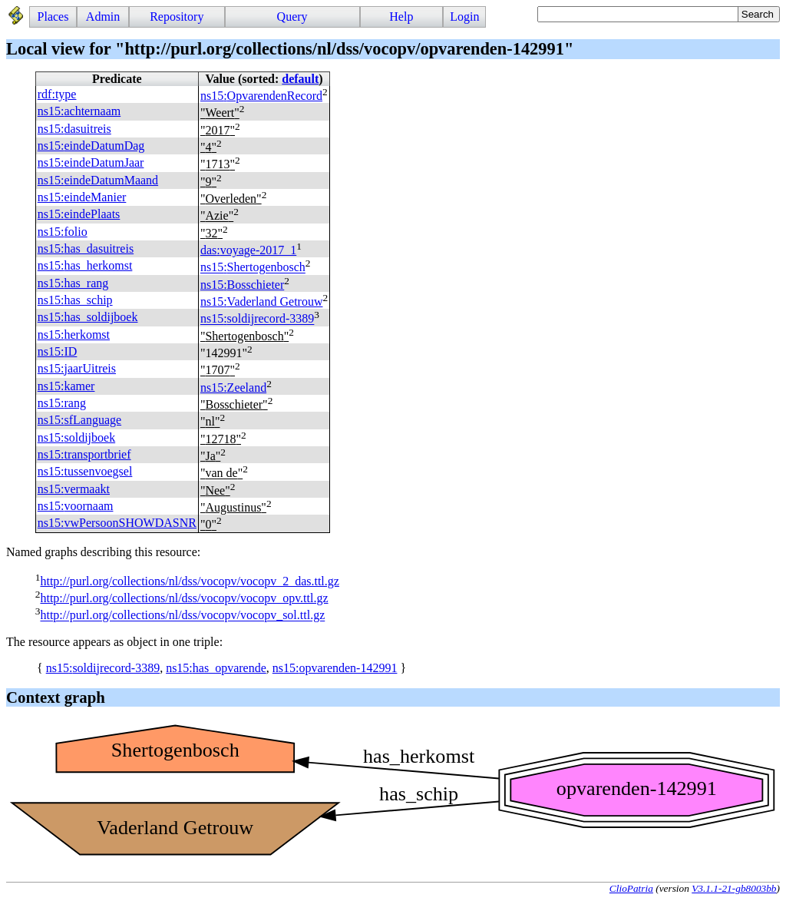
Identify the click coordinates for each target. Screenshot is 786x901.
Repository (176, 16)
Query (292, 16)
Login (464, 16)
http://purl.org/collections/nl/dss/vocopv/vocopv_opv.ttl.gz (184, 598)
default (300, 78)
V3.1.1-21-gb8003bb (734, 888)
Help (401, 16)
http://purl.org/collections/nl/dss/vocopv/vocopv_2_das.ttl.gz (189, 581)
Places (53, 16)
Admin (103, 16)
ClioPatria (631, 888)
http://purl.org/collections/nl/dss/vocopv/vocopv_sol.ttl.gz (182, 615)
